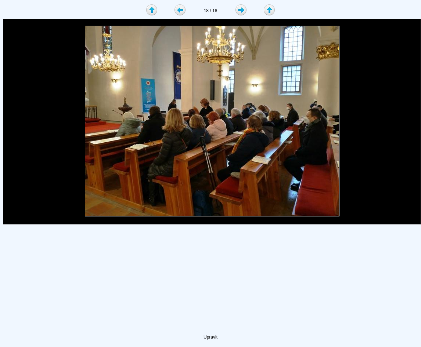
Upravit (210, 337)
